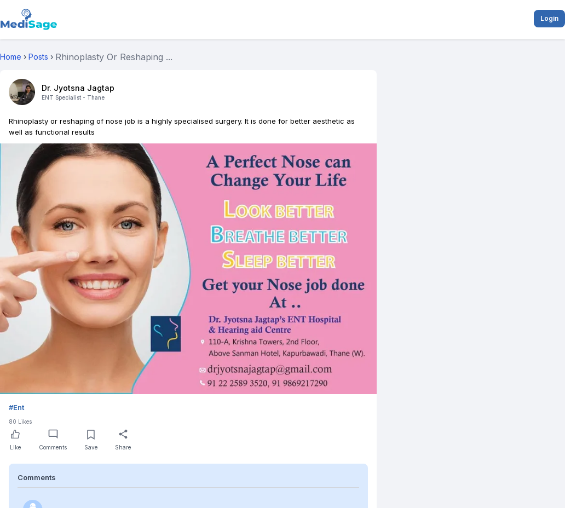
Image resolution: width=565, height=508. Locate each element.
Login (549, 18)
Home (10, 56)
